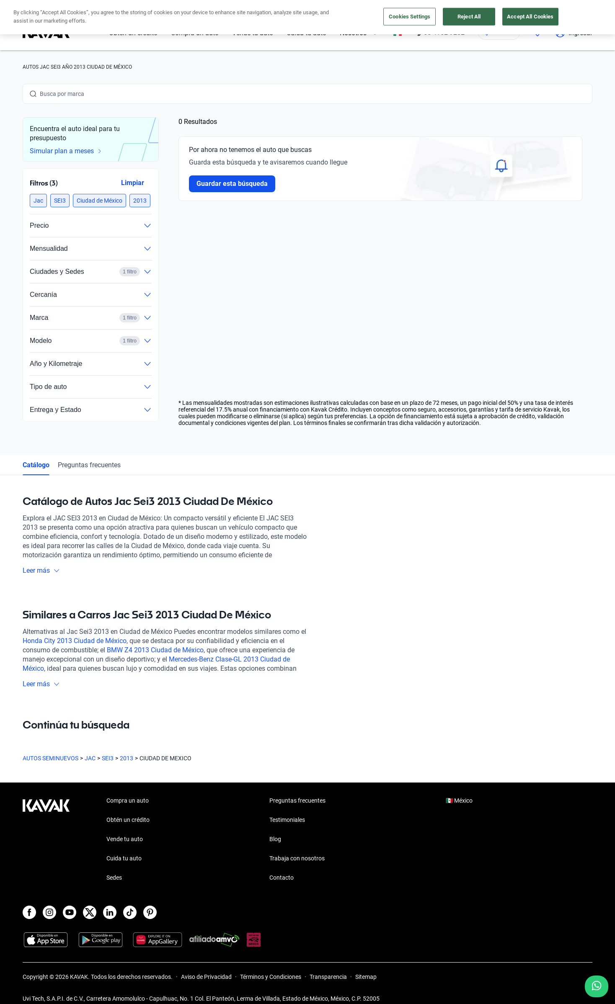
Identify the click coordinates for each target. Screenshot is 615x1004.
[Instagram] (49, 912)
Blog (275, 839)
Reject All (469, 16)
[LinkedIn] (109, 912)
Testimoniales (287, 819)
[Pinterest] (150, 912)
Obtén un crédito (128, 819)
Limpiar (132, 183)
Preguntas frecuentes (89, 465)
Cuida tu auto (124, 858)
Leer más (41, 570)
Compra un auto (127, 800)
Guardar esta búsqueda (232, 184)
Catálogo (36, 465)
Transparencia (328, 976)
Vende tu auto (124, 839)
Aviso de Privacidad (206, 976)
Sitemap (366, 976)
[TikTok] (130, 912)
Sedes (114, 877)
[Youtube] (69, 912)
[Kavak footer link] (46, 840)
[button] (38, 200)
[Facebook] (29, 912)
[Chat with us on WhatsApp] (597, 986)
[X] (89, 912)
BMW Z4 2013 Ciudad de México (155, 650)
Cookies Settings (409, 16)
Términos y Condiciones (270, 976)
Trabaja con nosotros (297, 858)
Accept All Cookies (530, 16)
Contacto (281, 877)
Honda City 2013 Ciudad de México (75, 641)
